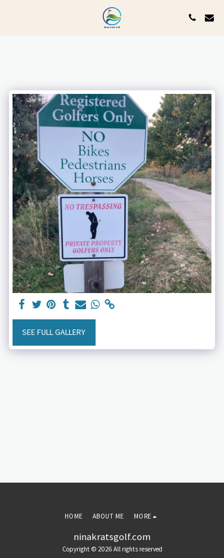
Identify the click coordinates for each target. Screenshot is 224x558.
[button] (13, 17)
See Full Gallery (53, 332)
